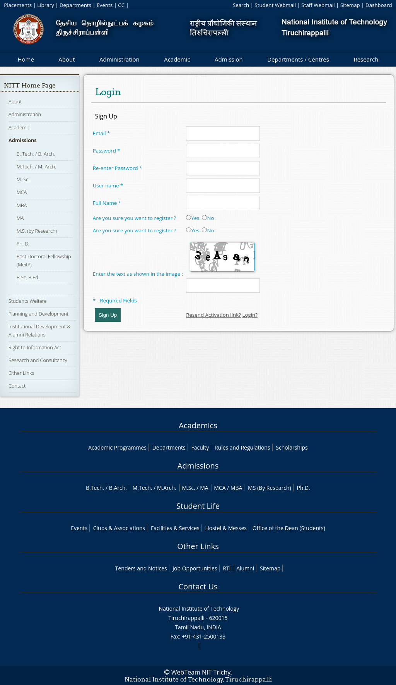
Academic (177, 59)
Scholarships (291, 447)
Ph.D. (303, 487)
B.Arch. (118, 487)
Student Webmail (275, 5)
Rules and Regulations (242, 447)
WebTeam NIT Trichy (201, 672)
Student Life (198, 506)
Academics (198, 425)
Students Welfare (28, 300)
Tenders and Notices (141, 568)
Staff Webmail (318, 5)
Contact (17, 385)
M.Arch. (166, 487)
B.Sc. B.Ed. (28, 277)
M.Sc (188, 487)
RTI (226, 568)
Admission (229, 59)
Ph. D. (23, 243)
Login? (250, 314)
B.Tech (94, 487)
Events (105, 5)
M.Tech (142, 487)
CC (121, 5)
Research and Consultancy (38, 360)
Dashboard (378, 5)
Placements (18, 5)
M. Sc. (23, 179)
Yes (192, 218)
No (208, 218)
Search (241, 5)
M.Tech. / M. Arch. (36, 166)
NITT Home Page (30, 85)
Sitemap (350, 5)
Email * (101, 133)
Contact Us (197, 586)
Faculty (200, 447)
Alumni (245, 568)
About (66, 59)
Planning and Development (38, 313)
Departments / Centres (298, 59)
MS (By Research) (269, 487)
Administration (119, 59)
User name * (108, 185)
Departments (75, 5)
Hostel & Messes (226, 528)
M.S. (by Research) (37, 230)
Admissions (23, 140)
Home (25, 59)
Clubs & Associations (119, 528)
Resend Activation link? (213, 314)
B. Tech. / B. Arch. (36, 153)
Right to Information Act (35, 347)
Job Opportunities (194, 568)
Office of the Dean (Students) (289, 528)
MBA (22, 205)
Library (45, 5)
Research (365, 59)
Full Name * (107, 202)
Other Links (21, 372)
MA (20, 218)
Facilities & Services (175, 528)
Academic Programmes (117, 447)
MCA (22, 192)
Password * (106, 150)
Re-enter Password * (117, 168)
